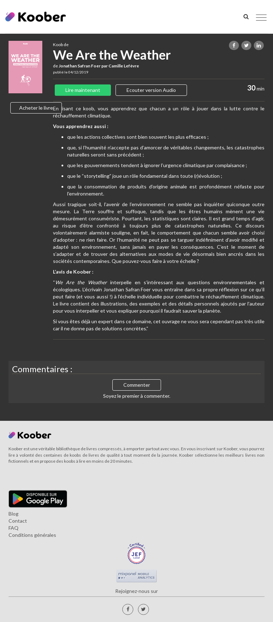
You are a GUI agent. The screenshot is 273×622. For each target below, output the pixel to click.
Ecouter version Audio (151, 90)
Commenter (136, 385)
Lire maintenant (82, 90)
